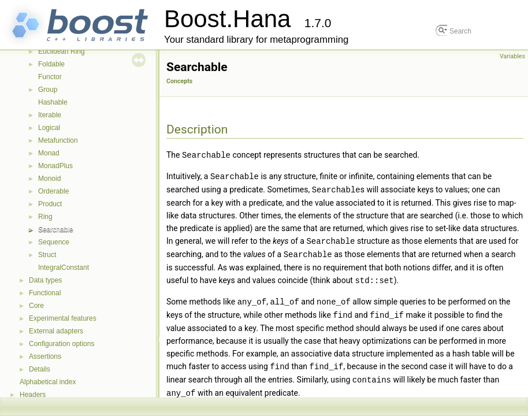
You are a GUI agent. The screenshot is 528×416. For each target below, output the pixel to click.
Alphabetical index (48, 382)
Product (50, 204)
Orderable (53, 191)
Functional (45, 293)
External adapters (56, 331)
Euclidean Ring (61, 51)
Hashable (53, 102)
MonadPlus (55, 166)
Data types (45, 280)
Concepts (179, 81)
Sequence (53, 242)
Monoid (49, 178)
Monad (49, 153)
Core (36, 306)
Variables (512, 56)
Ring (45, 217)
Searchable (55, 229)
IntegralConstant (63, 267)
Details (39, 369)
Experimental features (62, 318)
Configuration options (61, 344)
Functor (50, 77)
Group (47, 90)
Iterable (49, 115)
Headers (33, 395)
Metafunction (58, 140)
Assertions (45, 356)
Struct (47, 255)
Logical (49, 128)
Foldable (51, 64)
